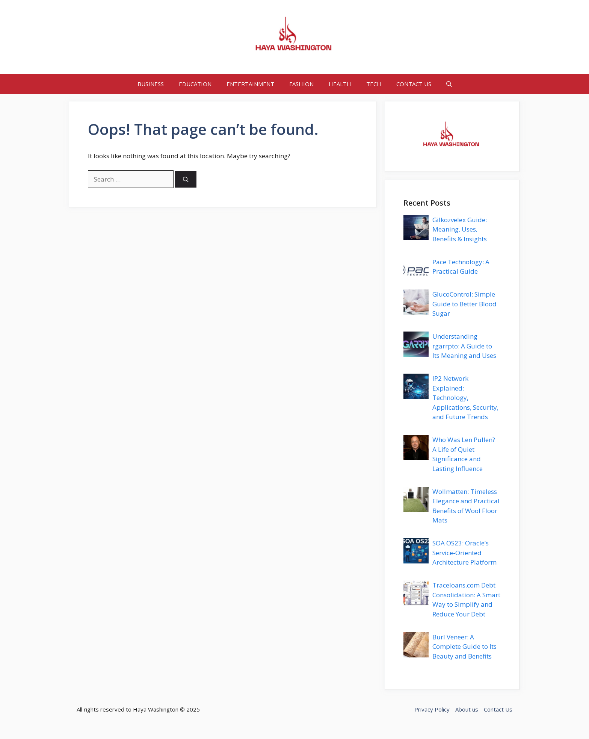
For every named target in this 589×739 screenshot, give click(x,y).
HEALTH (340, 84)
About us (466, 709)
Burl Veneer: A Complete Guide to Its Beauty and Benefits (464, 646)
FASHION (301, 84)
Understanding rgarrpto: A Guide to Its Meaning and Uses (464, 346)
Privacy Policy (432, 709)
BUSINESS (150, 84)
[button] (449, 84)
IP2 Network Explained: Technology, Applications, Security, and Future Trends (465, 397)
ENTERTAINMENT (250, 84)
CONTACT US (413, 84)
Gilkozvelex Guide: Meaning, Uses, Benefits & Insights (459, 229)
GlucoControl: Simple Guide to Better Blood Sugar (464, 304)
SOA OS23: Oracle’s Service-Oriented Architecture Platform (464, 552)
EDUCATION (195, 84)
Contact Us (498, 709)
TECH (373, 84)
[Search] (185, 179)
